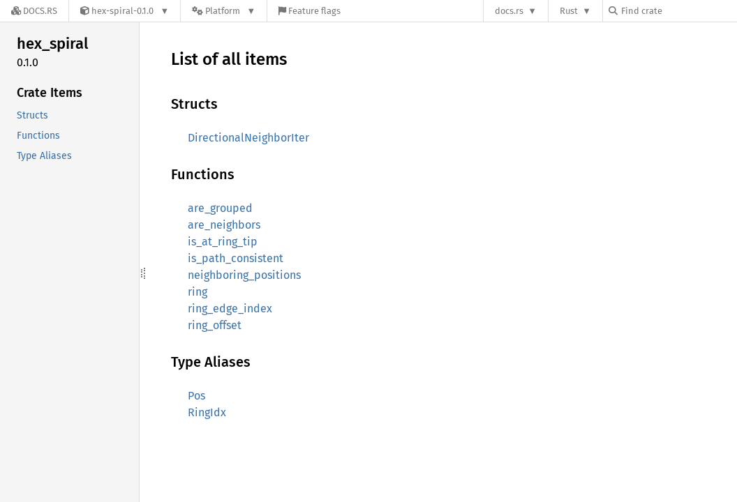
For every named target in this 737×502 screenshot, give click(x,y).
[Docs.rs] (34, 11)
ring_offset (214, 325)
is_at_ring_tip (223, 241)
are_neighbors (224, 224)
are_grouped (220, 208)
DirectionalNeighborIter (248, 137)
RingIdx (207, 412)
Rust (569, 11)
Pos (196, 395)
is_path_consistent (235, 258)
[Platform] (224, 11)
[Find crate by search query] (678, 11)
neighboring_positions (244, 275)
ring (197, 291)
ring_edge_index (230, 308)
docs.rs (509, 11)
